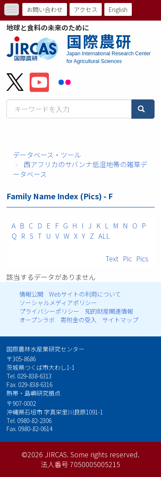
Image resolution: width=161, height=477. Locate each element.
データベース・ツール (47, 155)
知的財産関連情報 (109, 311)
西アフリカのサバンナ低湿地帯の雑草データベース (80, 169)
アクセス (85, 9)
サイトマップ (120, 319)
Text (112, 258)
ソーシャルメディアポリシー (58, 302)
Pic (127, 258)
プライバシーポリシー (49, 311)
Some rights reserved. (105, 454)
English (118, 9)
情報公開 (31, 294)
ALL (104, 236)
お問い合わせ (45, 9)
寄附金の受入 (79, 319)
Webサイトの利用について (85, 294)
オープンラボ (37, 319)
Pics (142, 258)
